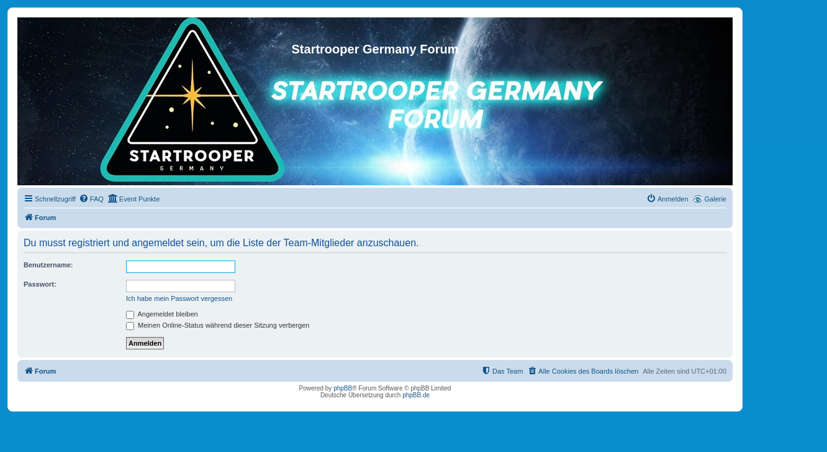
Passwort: (40, 284)
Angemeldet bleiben (162, 314)
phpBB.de (416, 395)
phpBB (342, 388)
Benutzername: (48, 265)
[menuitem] (91, 198)
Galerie (715, 199)
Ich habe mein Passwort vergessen (179, 298)
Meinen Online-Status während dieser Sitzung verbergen (217, 325)
